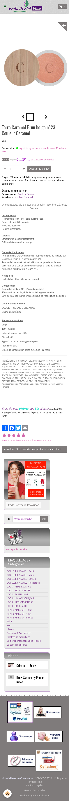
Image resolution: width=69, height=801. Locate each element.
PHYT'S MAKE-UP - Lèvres (20, 617)
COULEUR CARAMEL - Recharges (23, 582)
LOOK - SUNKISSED (17, 606)
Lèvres (10, 629)
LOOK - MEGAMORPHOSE (20, 602)
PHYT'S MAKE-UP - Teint (19, 609)
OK (44, 519)
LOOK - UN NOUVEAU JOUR (21, 598)
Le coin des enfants (17, 644)
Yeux (9, 625)
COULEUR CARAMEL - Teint (20, 571)
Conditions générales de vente (34, 795)
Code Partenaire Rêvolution (23, 505)
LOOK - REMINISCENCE (19, 586)
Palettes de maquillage (18, 637)
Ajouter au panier (39, 168)
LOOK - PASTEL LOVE (17, 594)
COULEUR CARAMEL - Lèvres (21, 579)
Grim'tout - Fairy (26, 665)
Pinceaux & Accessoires (19, 633)
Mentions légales (34, 785)
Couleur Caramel (27, 194)
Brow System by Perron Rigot (30, 679)
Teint (9, 621)
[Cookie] (7, 793)
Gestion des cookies (34, 790)
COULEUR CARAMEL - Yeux (20, 575)
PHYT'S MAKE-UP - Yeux (19, 613)
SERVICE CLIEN (43, 778)
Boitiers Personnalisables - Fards (24, 640)
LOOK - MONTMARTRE (18, 590)
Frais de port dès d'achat (25, 408)
